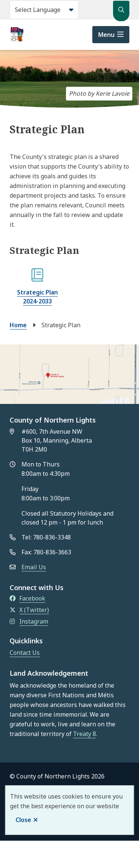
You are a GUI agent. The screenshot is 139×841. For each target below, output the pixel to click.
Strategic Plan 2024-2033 (37, 296)
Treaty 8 (84, 734)
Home (18, 325)
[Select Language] (44, 9)
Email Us (33, 567)
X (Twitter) (29, 610)
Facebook (27, 598)
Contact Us (25, 653)
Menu (106, 35)
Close (23, 820)
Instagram (29, 621)
